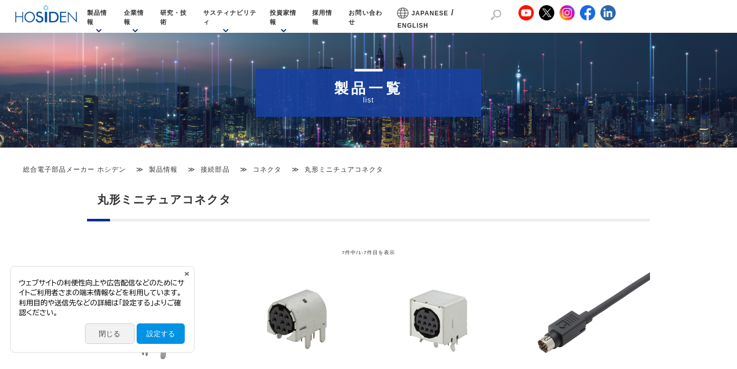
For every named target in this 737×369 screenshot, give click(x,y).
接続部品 (215, 169)
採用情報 (322, 17)
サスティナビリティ (229, 17)
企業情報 (134, 17)
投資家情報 (283, 17)
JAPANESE (429, 13)
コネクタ (267, 169)
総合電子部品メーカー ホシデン (74, 169)
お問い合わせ (365, 17)
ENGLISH (412, 25)
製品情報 (97, 17)
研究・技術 (173, 17)
